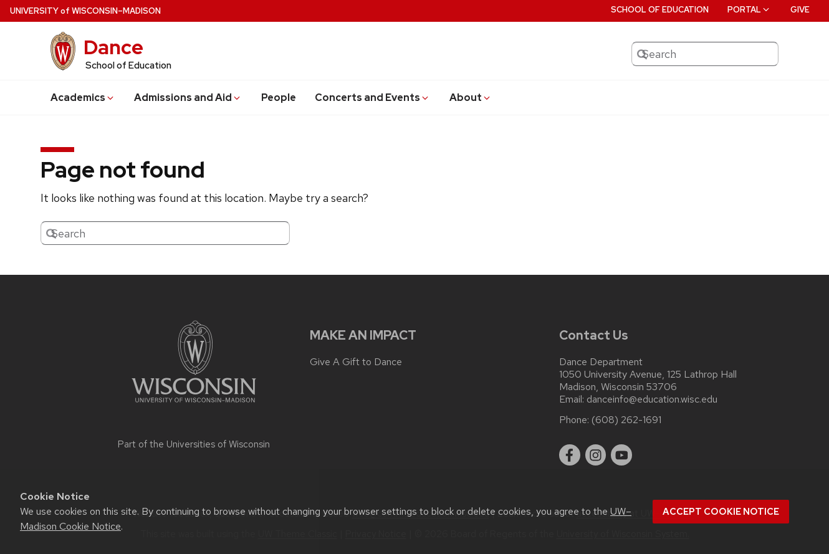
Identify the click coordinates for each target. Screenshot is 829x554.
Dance (113, 47)
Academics (82, 97)
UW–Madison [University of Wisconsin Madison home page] (85, 11)
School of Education (660, 9)
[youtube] (621, 455)
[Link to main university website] (194, 404)
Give (800, 9)
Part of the (194, 444)
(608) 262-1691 (626, 420)
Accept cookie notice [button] (721, 511)
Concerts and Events (372, 97)
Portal (749, 9)
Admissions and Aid (188, 97)
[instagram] (595, 455)
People (278, 97)
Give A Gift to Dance (356, 362)
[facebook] (569, 455)
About (470, 97)
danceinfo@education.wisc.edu (652, 399)
